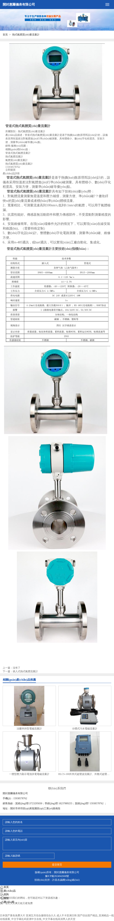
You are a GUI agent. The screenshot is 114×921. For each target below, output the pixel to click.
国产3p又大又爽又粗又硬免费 (16, 903)
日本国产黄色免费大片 (12, 915)
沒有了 (16, 667)
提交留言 (57, 864)
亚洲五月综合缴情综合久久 (41, 915)
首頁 (5, 34)
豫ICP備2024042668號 (57, 876)
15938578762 (13, 167)
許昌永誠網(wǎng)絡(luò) (66, 880)
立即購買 (10, 170)
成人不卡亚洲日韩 (67, 915)
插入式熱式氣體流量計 (25, 671)
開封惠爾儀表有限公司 (19, 4)
